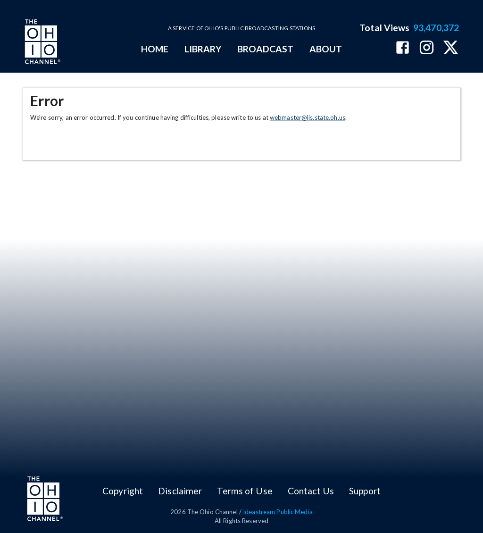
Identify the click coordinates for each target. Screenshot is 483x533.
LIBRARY (203, 48)
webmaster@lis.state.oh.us (307, 117)
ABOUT (325, 48)
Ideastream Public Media (278, 512)
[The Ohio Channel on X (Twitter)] (450, 48)
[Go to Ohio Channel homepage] (41, 43)
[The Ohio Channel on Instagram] (426, 48)
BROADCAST (265, 48)
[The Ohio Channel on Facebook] (402, 48)
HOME (154, 48)
